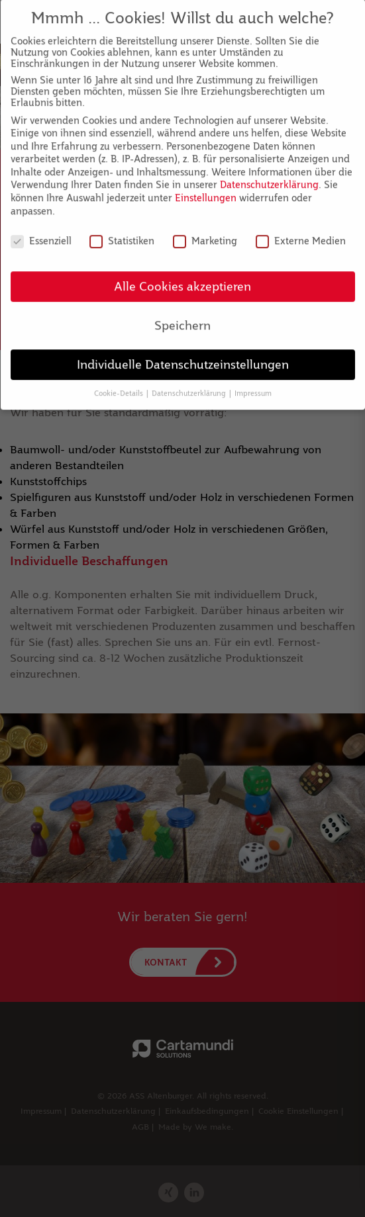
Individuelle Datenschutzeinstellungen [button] (183, 353)
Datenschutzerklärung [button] (190, 382)
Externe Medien (301, 229)
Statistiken (121, 229)
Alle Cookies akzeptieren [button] (182, 275)
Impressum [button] (253, 382)
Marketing (205, 229)
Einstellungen (205, 186)
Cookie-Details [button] (119, 382)
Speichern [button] (182, 314)
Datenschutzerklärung (269, 173)
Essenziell (41, 229)
